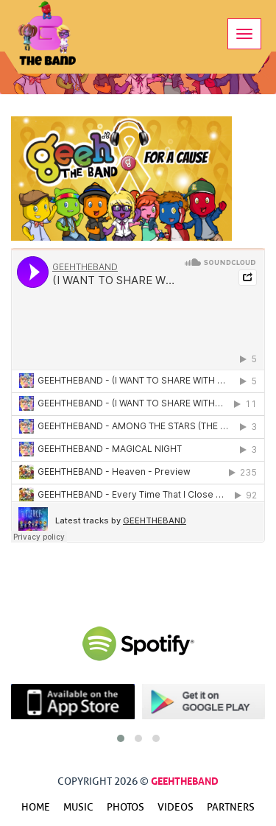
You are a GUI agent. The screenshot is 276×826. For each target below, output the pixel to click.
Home (35, 807)
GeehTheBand (185, 780)
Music (78, 807)
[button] (121, 738)
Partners (231, 807)
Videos (176, 807)
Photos (125, 807)
